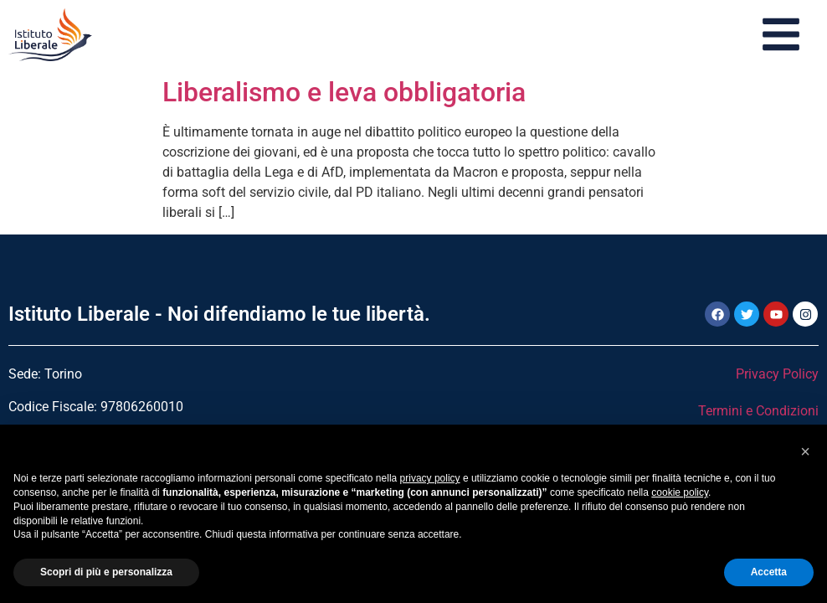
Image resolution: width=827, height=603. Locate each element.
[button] (805, 451)
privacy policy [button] (430, 478)
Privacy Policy (777, 374)
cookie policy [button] (679, 492)
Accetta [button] (769, 572)
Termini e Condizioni (758, 411)
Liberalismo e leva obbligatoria (344, 92)
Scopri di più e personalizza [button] (106, 572)
